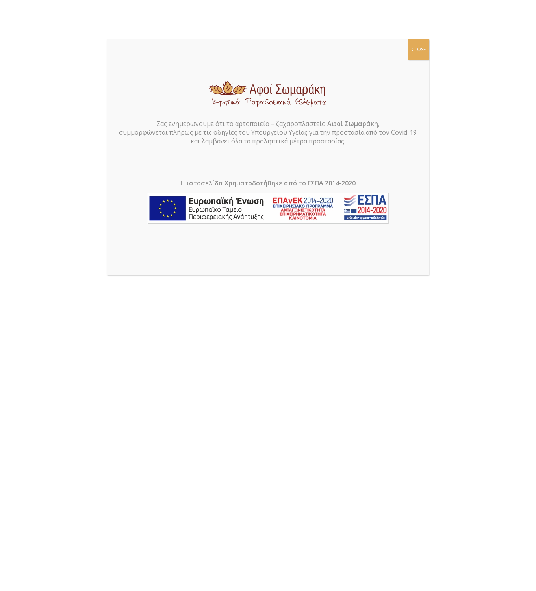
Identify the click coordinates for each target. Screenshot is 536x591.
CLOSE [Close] (419, 49)
